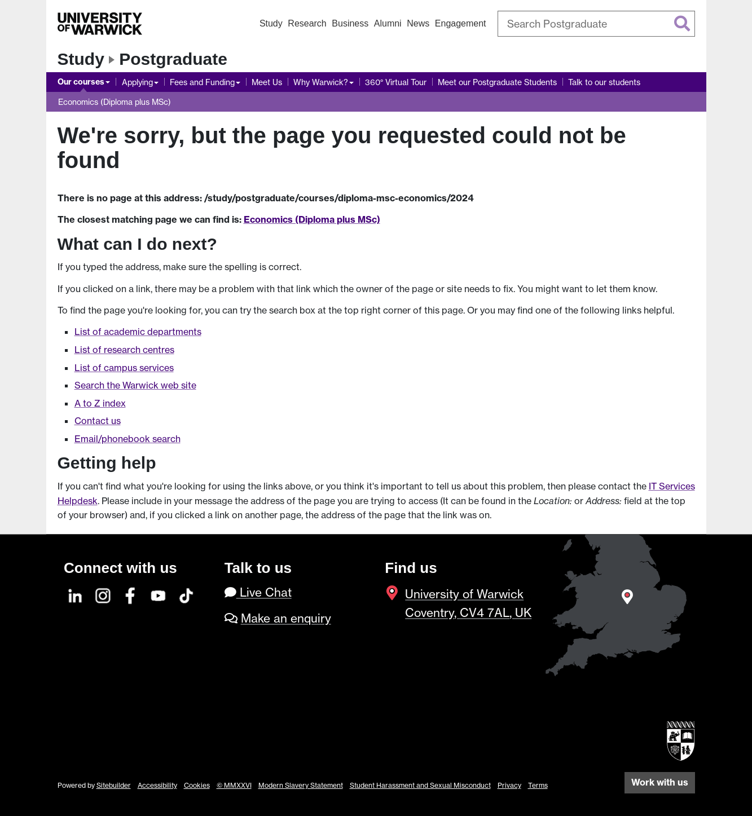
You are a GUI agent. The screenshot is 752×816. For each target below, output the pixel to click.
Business (350, 23)
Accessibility (157, 785)
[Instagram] (103, 594)
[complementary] (630, 731)
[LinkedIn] (75, 594)
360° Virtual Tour (395, 82)
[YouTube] (158, 594)
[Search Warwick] (596, 24)
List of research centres (124, 349)
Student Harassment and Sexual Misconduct (420, 785)
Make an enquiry (286, 618)
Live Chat (258, 592)
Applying (137, 82)
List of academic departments (137, 331)
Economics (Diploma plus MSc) (114, 102)
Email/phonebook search (127, 438)
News (418, 23)
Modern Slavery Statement (300, 785)
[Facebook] (131, 594)
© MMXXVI (234, 785)
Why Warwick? (320, 82)
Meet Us (267, 82)
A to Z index (100, 403)
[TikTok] (186, 594)
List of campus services (124, 367)
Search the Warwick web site (135, 385)
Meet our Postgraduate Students (497, 82)
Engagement (460, 23)
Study (271, 23)
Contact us (97, 420)
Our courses (81, 82)
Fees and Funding (202, 82)
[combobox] (596, 24)
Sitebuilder (113, 785)
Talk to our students (604, 82)
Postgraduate (173, 59)
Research (307, 23)
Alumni (388, 23)
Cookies (197, 785)
